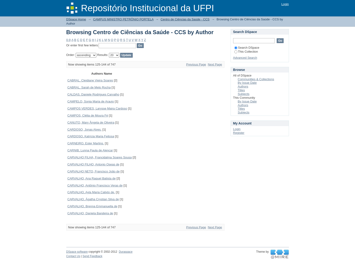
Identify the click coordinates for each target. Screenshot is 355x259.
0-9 (68, 40)
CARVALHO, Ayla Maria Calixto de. (91, 192)
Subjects (244, 94)
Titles (241, 90)
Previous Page (196, 64)
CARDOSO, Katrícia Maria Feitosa (90, 136)
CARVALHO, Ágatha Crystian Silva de (93, 199)
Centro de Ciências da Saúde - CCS (185, 19)
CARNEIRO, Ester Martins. (85, 143)
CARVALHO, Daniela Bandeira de (90, 213)
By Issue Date (247, 82)
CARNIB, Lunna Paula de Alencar (90, 150)
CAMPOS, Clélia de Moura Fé (87, 115)
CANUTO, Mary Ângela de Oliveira (91, 122)
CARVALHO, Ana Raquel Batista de (91, 178)
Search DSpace (246, 47)
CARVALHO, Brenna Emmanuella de (92, 206)
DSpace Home (76, 19)
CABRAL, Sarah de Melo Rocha (89, 87)
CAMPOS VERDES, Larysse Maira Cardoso (97, 108)
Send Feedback (92, 256)
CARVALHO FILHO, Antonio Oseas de (93, 164)
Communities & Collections (256, 79)
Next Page (215, 64)
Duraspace (125, 251)
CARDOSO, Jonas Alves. (84, 129)
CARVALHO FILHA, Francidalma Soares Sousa (99, 157)
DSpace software (77, 251)
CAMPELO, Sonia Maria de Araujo (90, 101)
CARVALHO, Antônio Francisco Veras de (95, 185)
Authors (243, 86)
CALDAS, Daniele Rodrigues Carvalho (93, 94)
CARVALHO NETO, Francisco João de (93, 171)
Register (238, 133)
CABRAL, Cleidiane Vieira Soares (90, 80)
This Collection (246, 51)
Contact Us (73, 256)
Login (285, 4)
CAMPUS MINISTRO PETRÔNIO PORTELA (123, 19)
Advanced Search (245, 57)
